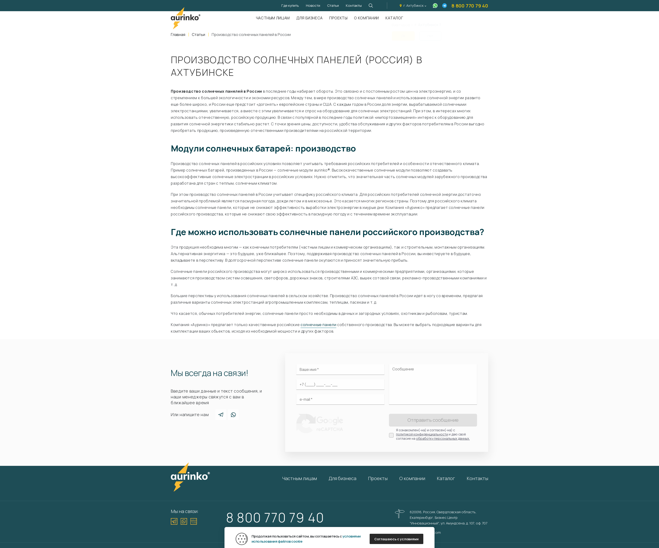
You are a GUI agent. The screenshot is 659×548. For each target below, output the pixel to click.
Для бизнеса (309, 18)
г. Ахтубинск (413, 5)
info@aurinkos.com (425, 532)
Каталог (446, 478)
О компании (366, 18)
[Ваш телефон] (340, 384)
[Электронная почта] (340, 399)
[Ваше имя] (340, 369)
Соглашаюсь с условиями (396, 539)
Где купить (290, 5)
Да (403, 33)
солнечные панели (318, 324)
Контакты (354, 5)
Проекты (338, 18)
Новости (313, 5)
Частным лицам (273, 18)
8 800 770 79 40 (470, 6)
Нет (430, 33)
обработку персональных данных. (443, 438)
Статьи (333, 5)
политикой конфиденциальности (422, 434)
